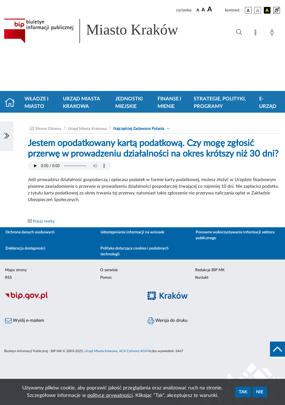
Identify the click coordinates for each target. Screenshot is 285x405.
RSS (8, 278)
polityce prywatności (110, 395)
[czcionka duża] (215, 9)
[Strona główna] (12, 102)
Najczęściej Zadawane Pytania (138, 129)
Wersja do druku (168, 320)
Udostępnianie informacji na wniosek (132, 232)
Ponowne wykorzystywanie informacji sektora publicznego (235, 235)
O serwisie (109, 270)
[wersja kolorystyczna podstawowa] (248, 10)
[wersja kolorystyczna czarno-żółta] (267, 10)
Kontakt (201, 278)
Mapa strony (16, 270)
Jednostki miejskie (129, 103)
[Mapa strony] (256, 33)
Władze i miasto (36, 103)
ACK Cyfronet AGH (133, 351)
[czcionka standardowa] (198, 10)
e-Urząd (267, 103)
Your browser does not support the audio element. (69, 166)
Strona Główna (48, 129)
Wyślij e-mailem (24, 320)
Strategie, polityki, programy (220, 103)
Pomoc (106, 278)
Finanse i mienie (169, 103)
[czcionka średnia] (203, 10)
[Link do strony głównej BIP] (99, 31)
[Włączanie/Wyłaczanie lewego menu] (6, 136)
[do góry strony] (277, 349)
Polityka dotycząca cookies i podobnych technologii (134, 251)
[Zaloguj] (273, 33)
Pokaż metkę (44, 221)
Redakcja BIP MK (210, 270)
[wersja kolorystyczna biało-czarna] (258, 10)
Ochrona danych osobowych (30, 232)
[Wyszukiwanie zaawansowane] (239, 32)
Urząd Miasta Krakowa (81, 103)
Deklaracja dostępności (25, 248)
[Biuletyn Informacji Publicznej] (71, 298)
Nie (259, 392)
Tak (243, 392)
